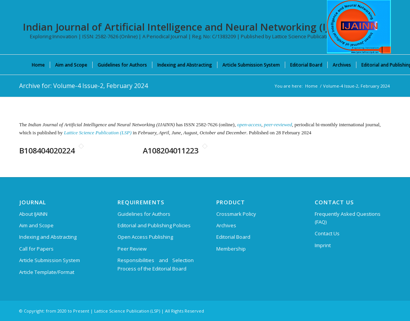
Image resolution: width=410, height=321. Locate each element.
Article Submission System (49, 260)
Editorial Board (233, 236)
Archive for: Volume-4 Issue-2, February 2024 (83, 85)
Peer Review (132, 248)
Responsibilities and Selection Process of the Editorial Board (156, 264)
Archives (226, 225)
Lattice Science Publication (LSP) (98, 132)
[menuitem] (38, 64)
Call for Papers (36, 248)
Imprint (323, 245)
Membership (231, 248)
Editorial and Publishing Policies (154, 225)
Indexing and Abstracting (48, 236)
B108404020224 (47, 150)
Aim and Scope (36, 225)
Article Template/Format (46, 272)
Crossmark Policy (236, 213)
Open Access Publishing (145, 236)
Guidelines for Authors (144, 213)
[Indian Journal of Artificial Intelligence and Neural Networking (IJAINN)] (359, 27)
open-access (249, 124)
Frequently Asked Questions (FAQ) (348, 217)
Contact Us (327, 233)
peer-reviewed (278, 124)
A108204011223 (170, 150)
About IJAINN (33, 213)
